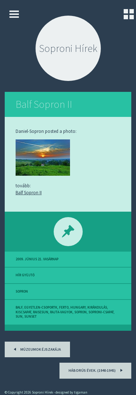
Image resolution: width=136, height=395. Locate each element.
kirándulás (97, 307)
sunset (30, 316)
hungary (78, 307)
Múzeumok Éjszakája (36, 349)
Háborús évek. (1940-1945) (97, 370)
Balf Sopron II (44, 104)
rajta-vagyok (61, 312)
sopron (22, 291)
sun (19, 316)
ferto (64, 307)
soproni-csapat (101, 312)
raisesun (40, 312)
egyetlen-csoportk (40, 307)
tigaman (80, 392)
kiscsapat (23, 312)
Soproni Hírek (68, 48)
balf (19, 307)
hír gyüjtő (25, 275)
